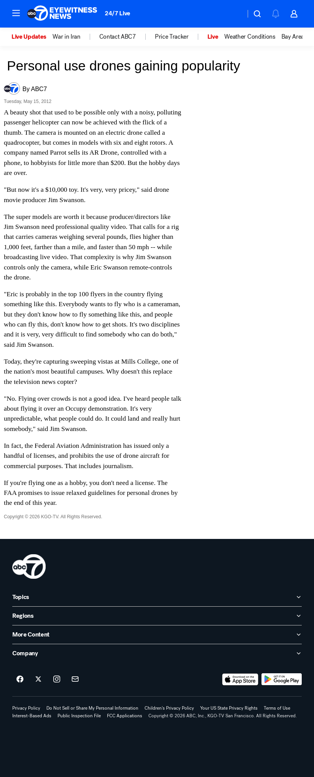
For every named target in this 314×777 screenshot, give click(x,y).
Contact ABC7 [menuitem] (117, 36)
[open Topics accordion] (157, 597)
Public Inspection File (79, 715)
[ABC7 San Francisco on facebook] (20, 679)
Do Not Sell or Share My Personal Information (92, 708)
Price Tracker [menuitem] (172, 36)
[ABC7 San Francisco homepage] (62, 13)
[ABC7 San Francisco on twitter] (38, 679)
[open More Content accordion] (157, 635)
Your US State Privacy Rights (229, 708)
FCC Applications (124, 715)
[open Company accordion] (157, 653)
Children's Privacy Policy (169, 708)
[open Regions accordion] (157, 616)
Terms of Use (277, 708)
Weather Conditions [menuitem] (249, 36)
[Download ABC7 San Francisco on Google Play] (281, 679)
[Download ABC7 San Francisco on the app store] (240, 679)
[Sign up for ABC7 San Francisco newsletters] (75, 679)
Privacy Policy (26, 708)
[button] (16, 13)
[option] (32, 37)
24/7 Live (117, 13)
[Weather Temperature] (233, 13)
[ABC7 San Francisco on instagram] (56, 679)
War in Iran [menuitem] (66, 36)
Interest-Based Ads (31, 715)
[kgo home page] (29, 566)
